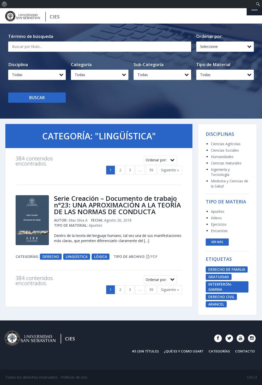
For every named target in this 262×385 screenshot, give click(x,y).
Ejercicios (218, 224)
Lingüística (77, 256)
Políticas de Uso (74, 377)
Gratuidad (218, 276)
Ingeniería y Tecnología (220, 172)
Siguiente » (170, 170)
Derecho (50, 256)
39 (151, 170)
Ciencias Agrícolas (226, 143)
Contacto (245, 351)
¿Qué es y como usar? (183, 351)
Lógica (100, 256)
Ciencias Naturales (226, 163)
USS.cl (252, 377)
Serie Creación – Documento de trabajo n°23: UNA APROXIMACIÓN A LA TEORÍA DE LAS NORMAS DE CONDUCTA (117, 205)
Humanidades (222, 156)
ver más (217, 242)
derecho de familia (226, 269)
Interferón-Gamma (220, 287)
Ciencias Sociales (225, 150)
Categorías (219, 351)
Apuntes (217, 211)
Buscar (37, 97)
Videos (216, 217)
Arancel (216, 304)
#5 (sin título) (145, 351)
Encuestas (219, 230)
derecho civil (221, 296)
